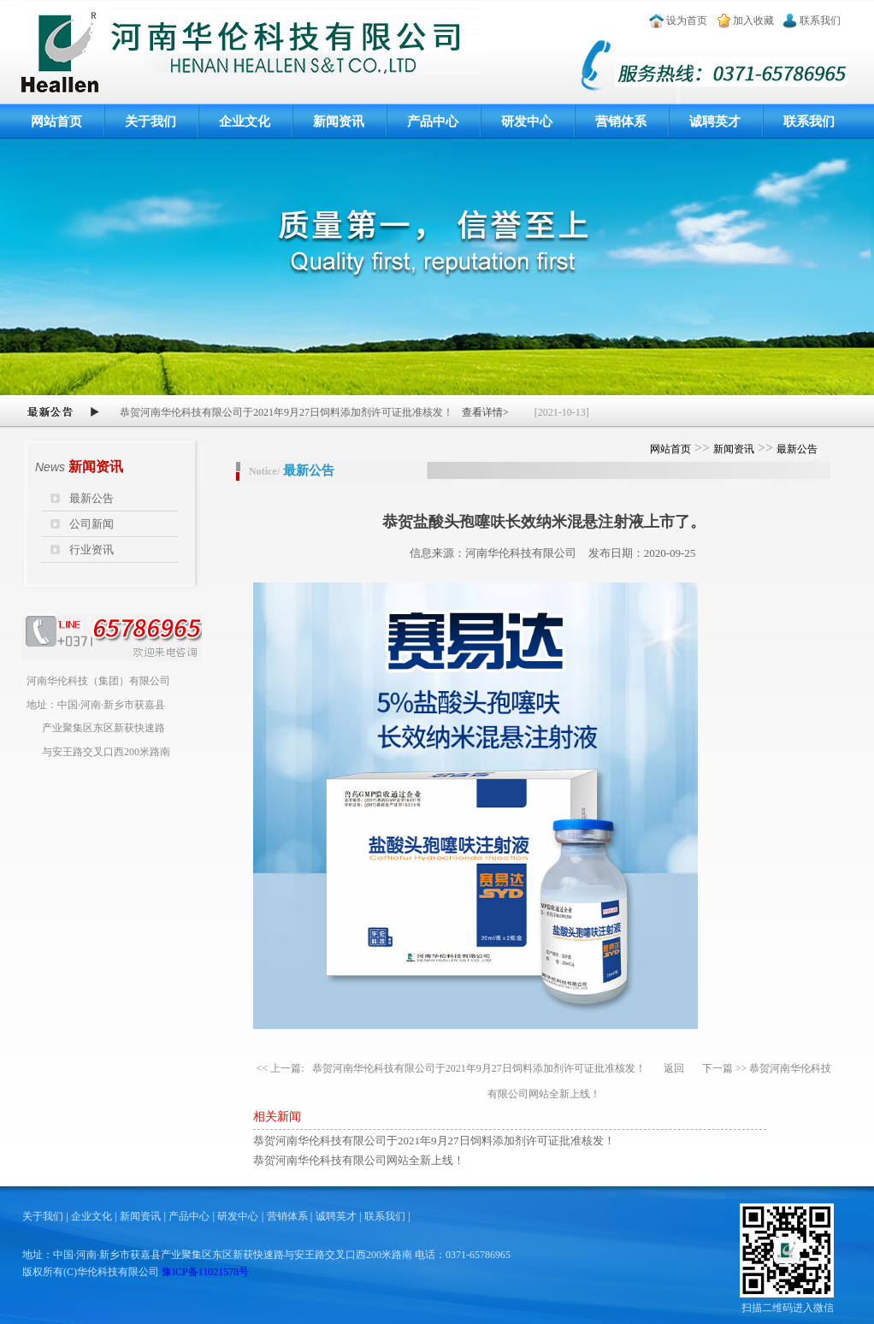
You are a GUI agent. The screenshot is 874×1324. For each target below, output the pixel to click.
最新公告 (91, 498)
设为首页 (686, 21)
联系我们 (820, 21)
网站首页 (56, 121)
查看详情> (485, 412)
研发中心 (526, 121)
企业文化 (244, 121)
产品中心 (432, 121)
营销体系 (621, 121)
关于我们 (150, 121)
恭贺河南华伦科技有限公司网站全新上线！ (358, 1160)
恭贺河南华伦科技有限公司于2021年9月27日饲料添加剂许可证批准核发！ (479, 1068)
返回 (674, 1068)
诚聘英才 (715, 121)
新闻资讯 (338, 121)
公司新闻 (91, 523)
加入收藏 (753, 21)
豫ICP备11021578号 (205, 1272)
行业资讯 (91, 549)
